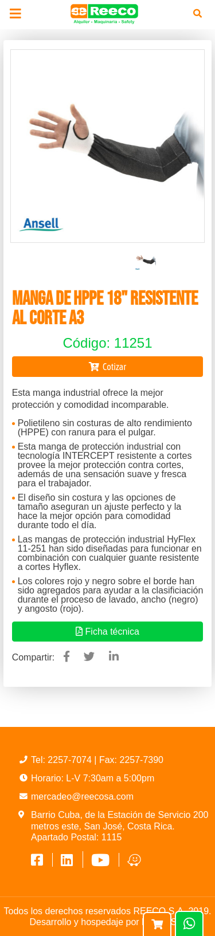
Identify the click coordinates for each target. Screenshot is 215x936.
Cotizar (107, 366)
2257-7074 (71, 760)
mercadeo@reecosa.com (82, 796)
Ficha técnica (107, 631)
